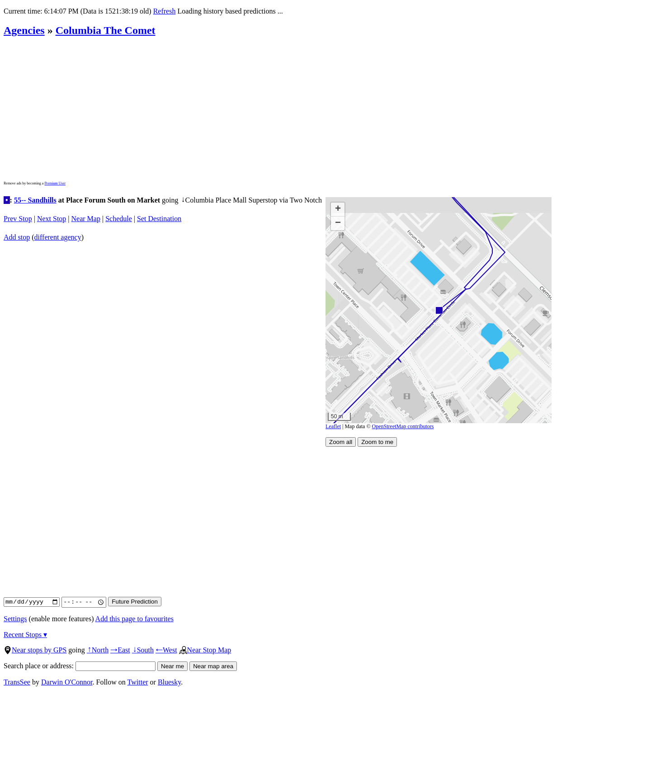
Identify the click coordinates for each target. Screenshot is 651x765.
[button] (438, 310)
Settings (15, 619)
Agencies (24, 30)
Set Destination (159, 218)
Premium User (54, 183)
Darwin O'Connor (67, 682)
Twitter (137, 682)
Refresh (164, 11)
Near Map (85, 218)
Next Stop (51, 218)
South (143, 650)
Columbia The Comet (106, 30)
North (97, 650)
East (120, 650)
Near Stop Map (205, 650)
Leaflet (333, 426)
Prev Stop (18, 218)
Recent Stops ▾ (25, 634)
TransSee (17, 682)
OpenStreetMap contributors (403, 426)
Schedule (118, 218)
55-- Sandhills (35, 200)
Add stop (17, 237)
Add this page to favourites (134, 619)
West (166, 650)
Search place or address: (80, 666)
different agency (57, 237)
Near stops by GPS (35, 650)
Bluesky (169, 682)
